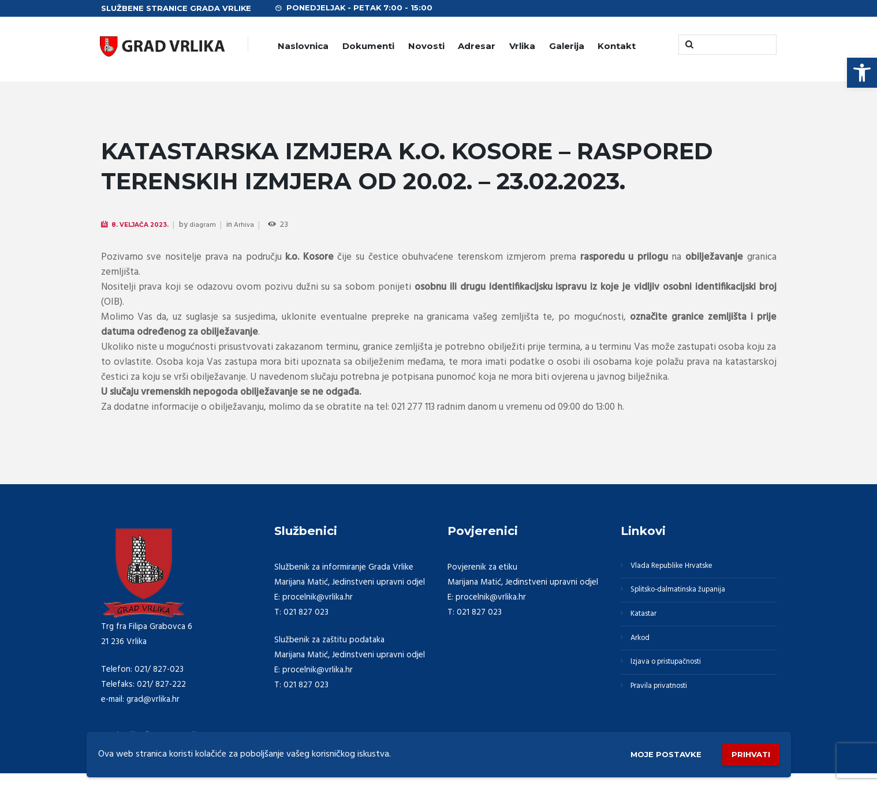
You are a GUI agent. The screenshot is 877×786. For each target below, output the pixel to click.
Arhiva (255, 225)
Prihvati (745, 751)
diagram (213, 225)
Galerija (566, 45)
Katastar (647, 623)
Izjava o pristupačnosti (674, 679)
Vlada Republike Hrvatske (679, 568)
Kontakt (617, 45)
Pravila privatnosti (665, 706)
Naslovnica (303, 45)
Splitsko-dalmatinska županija (686, 595)
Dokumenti (368, 45)
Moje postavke (648, 752)
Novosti (426, 45)
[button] (862, 73)
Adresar (476, 45)
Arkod (643, 651)
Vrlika (522, 45)
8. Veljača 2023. (145, 224)
